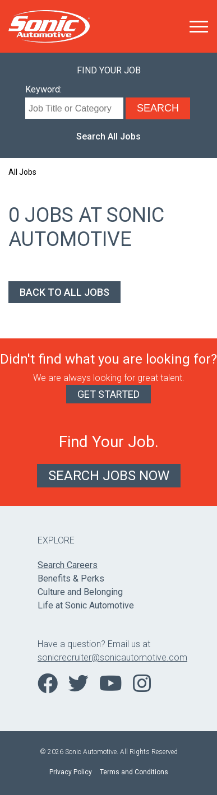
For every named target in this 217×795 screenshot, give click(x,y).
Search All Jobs (108, 136)
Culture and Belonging (80, 592)
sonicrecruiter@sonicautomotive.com (108, 657)
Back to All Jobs (64, 292)
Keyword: (43, 89)
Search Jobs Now (108, 475)
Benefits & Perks (71, 578)
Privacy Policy (70, 772)
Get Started (108, 394)
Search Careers (68, 565)
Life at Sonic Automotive (86, 605)
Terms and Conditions (134, 772)
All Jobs (22, 172)
